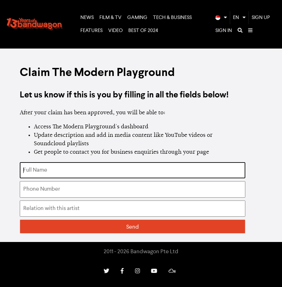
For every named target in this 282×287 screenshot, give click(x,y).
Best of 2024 (143, 30)
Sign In (223, 30)
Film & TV (110, 17)
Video (115, 30)
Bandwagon (34, 24)
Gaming (137, 17)
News (87, 17)
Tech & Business (172, 17)
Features (91, 30)
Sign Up (261, 17)
